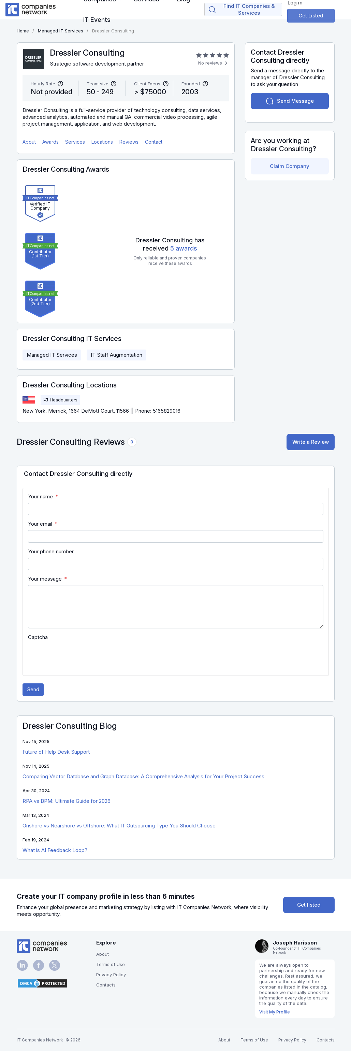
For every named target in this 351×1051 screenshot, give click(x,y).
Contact (153, 142)
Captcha (38, 637)
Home (23, 30)
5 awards (183, 248)
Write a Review (310, 442)
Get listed (309, 904)
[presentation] (80, 656)
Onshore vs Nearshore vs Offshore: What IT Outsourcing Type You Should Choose (119, 825)
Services (75, 142)
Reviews (128, 142)
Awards (50, 142)
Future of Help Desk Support (56, 752)
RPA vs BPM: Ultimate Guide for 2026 (67, 801)
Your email (40, 524)
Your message (45, 579)
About (29, 142)
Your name (40, 496)
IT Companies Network (40, 1039)
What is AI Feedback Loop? (55, 850)
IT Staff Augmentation (116, 355)
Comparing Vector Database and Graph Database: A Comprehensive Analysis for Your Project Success (143, 776)
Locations (102, 142)
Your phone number (51, 551)
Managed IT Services (52, 355)
